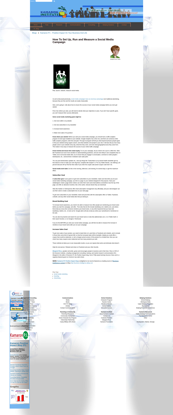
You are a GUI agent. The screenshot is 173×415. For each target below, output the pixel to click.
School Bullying (145, 300)
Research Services (28, 308)
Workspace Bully (145, 302)
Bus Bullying (145, 306)
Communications (75, 25)
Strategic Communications (29, 310)
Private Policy (29, 314)
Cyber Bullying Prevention (145, 304)
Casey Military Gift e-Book (67, 322)
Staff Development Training (29, 306)
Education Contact (106, 308)
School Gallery (106, 306)
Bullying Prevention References (145, 308)
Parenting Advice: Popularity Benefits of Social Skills (18, 378)
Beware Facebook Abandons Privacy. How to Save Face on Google (19, 366)
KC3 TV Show (68, 304)
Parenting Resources (68, 314)
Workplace (29, 320)
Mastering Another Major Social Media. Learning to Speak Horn (19, 370)
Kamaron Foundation (106, 322)
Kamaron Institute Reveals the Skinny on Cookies (19, 374)
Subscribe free (14, 355)
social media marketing (61, 274)
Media (68, 300)
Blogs (34, 33)
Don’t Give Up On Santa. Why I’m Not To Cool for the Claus (19, 381)
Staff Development (28, 322)
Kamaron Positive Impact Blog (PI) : (19, 344)
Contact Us (106, 316)
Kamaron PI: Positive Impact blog (67, 261)
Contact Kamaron (29, 312)
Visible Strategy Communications (145, 314)
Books (68, 302)
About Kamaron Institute (107, 314)
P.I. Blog (36, 29)
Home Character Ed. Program (67, 318)
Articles (68, 306)
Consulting (91, 25)
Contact (124, 25)
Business (28, 330)
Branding (28, 324)
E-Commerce (29, 328)
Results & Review (106, 304)
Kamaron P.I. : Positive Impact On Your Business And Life (63, 33)
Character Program (106, 300)
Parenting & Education (28, 326)
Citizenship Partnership (67, 320)
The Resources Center (145, 316)
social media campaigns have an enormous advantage (87, 99)
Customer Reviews (106, 318)
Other (145, 318)
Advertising (57, 278)
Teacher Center (106, 302)
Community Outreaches (68, 316)
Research (59, 25)
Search (32, 1)
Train (46, 25)
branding (56, 276)
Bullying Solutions (108, 25)
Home (36, 25)
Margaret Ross (28, 304)
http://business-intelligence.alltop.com (82, 263)
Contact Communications (67, 308)
